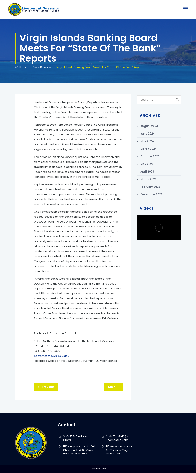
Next (113, 387)
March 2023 (148, 179)
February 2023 (150, 187)
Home (21, 67)
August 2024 (149, 126)
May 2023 (146, 164)
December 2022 (151, 194)
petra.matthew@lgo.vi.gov (51, 356)
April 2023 (147, 171)
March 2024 (148, 149)
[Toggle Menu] (186, 8)
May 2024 (147, 141)
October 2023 (149, 156)
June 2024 (147, 133)
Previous (46, 387)
